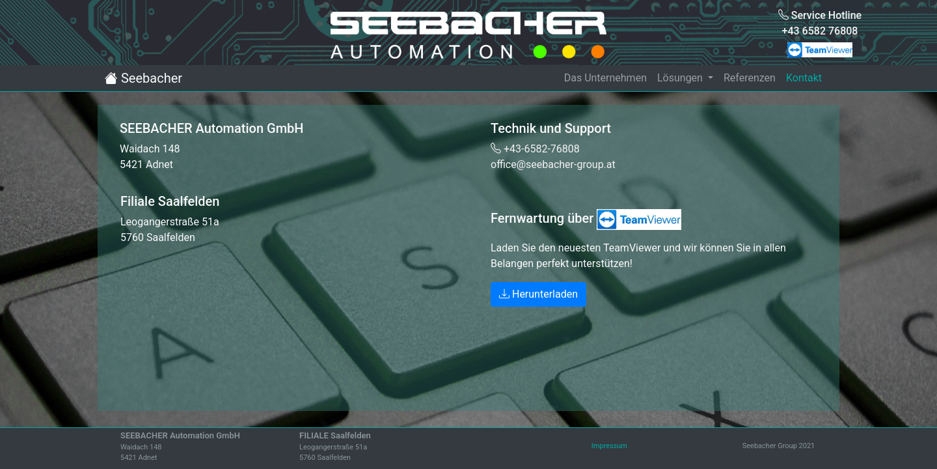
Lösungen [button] (681, 78)
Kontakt (804, 78)
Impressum (609, 446)
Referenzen (750, 78)
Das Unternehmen (605, 78)
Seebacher (143, 78)
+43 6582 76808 (820, 31)
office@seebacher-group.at (553, 164)
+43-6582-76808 (535, 149)
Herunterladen (538, 294)
